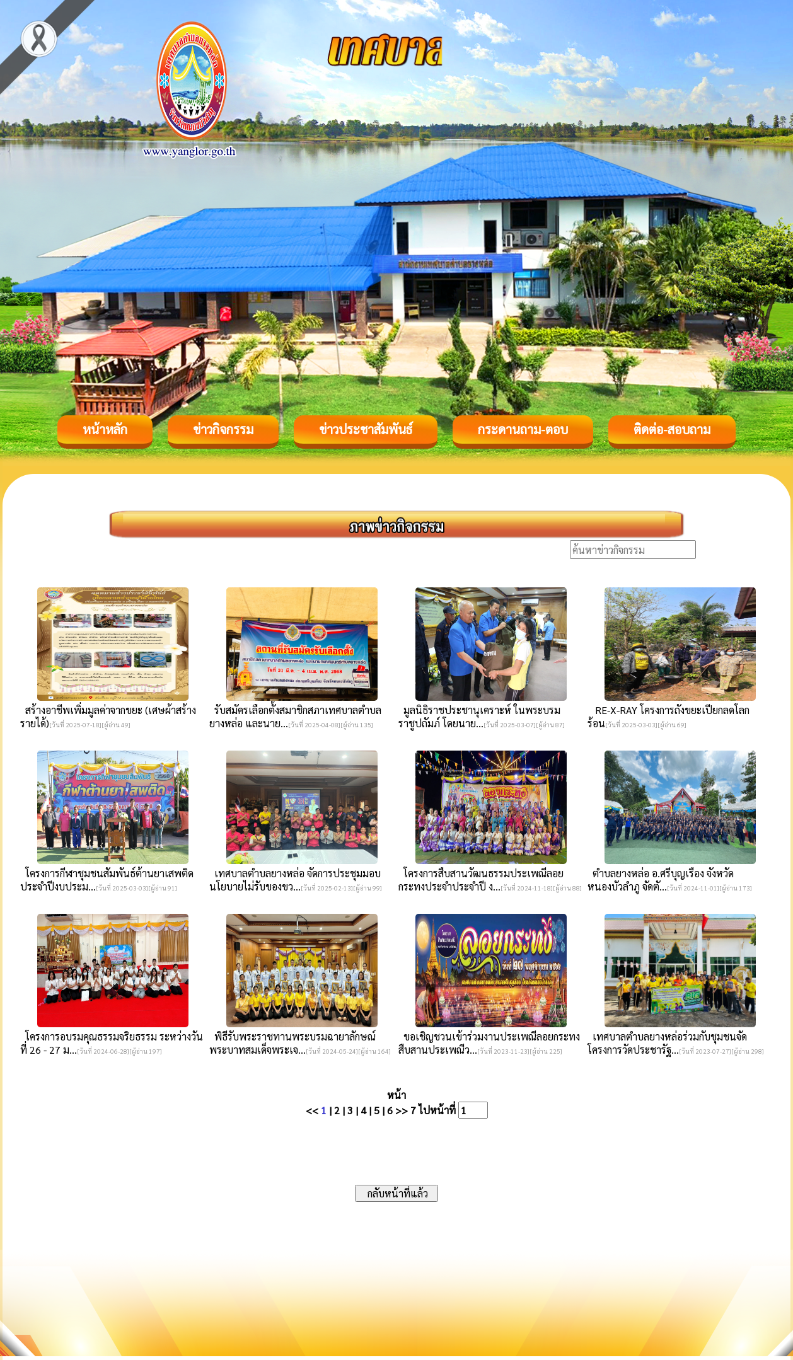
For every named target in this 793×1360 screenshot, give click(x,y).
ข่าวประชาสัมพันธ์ (365, 429)
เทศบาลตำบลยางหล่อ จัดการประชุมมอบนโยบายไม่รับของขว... (295, 880)
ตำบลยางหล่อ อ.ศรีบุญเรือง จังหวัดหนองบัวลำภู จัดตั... (661, 880)
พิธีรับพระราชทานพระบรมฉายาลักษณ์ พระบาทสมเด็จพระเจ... (292, 1043)
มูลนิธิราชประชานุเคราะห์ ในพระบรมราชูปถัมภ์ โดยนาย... (479, 716)
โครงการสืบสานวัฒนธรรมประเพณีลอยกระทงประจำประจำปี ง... (481, 880)
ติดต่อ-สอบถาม (672, 429)
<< (312, 1110)
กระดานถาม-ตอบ (523, 429)
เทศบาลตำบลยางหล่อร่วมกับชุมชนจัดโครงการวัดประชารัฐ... (667, 1043)
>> (401, 1110)
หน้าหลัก (105, 429)
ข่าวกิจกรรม (223, 429)
